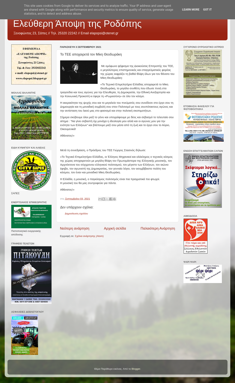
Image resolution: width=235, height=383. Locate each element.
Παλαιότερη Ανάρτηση (158, 228)
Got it (207, 9)
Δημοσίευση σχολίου (76, 213)
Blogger (136, 368)
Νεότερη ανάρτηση (74, 228)
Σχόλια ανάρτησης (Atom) (89, 236)
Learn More (190, 9)
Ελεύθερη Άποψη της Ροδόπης (77, 23)
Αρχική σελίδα (115, 228)
